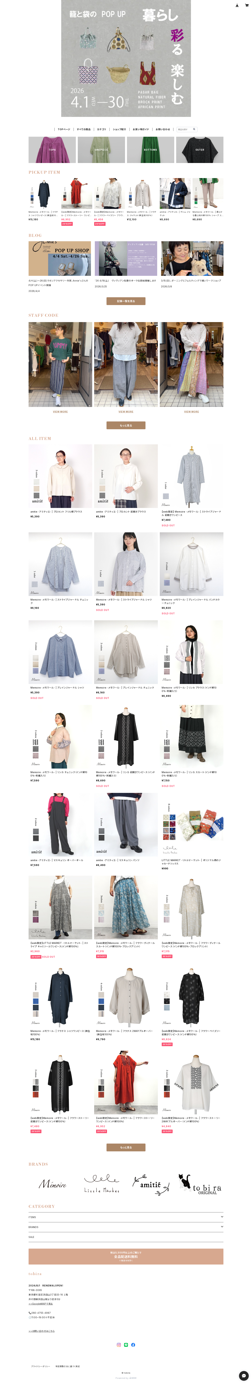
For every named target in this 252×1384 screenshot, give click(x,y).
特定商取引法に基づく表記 (68, 1366)
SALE (31, 1237)
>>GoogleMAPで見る (41, 1303)
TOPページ (64, 129)
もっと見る (126, 425)
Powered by (126, 1378)
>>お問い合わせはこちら (42, 1331)
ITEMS (32, 1217)
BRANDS (33, 1227)
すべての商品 (84, 129)
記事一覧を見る (126, 301)
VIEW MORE (60, 411)
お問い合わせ (163, 129)
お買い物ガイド (141, 129)
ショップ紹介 (119, 129)
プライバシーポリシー (40, 1366)
